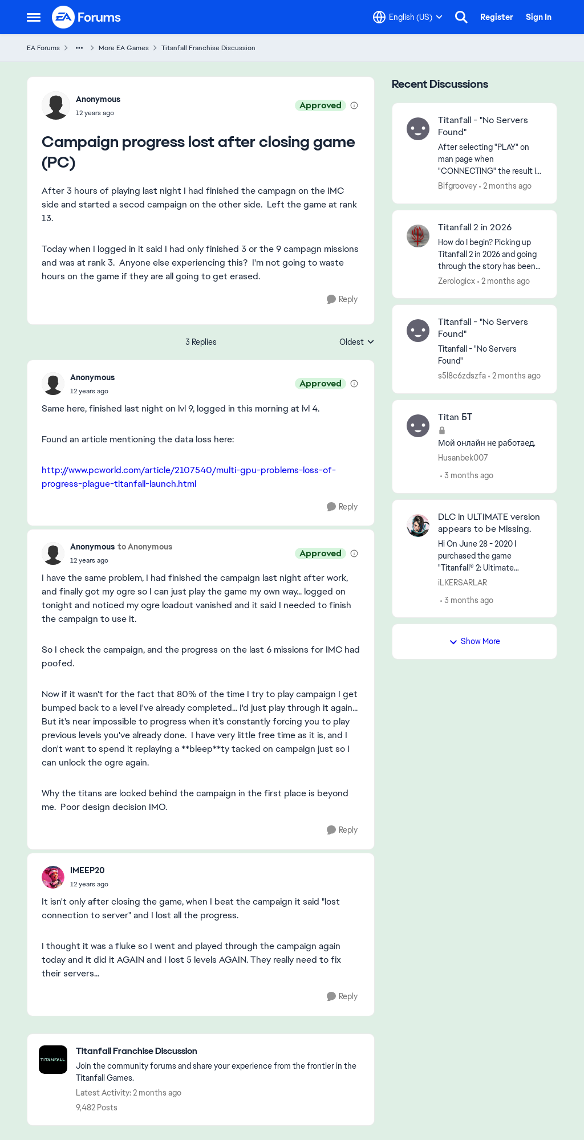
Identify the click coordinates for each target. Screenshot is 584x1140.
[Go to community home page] (86, 17)
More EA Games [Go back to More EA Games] (124, 47)
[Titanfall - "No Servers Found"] (490, 355)
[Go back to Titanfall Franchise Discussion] (219, 1051)
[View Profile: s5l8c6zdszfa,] (418, 330)
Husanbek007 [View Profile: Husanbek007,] (463, 458)
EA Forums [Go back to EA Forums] (43, 47)
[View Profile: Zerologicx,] (418, 236)
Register (496, 17)
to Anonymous (144, 547)
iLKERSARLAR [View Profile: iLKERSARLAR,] (462, 582)
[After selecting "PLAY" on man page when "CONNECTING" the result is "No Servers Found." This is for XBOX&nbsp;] (490, 159)
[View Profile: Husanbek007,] (418, 425)
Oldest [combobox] (357, 342)
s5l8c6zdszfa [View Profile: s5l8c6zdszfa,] (462, 375)
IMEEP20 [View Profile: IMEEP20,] (87, 870)
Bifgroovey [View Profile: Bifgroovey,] (457, 186)
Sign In (538, 17)
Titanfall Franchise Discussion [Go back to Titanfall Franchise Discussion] (208, 47)
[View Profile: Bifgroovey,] (418, 128)
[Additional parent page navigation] (79, 48)
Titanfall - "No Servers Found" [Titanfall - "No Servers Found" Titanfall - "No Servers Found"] (483, 328)
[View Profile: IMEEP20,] (53, 877)
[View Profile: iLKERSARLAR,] (418, 525)
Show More (474, 641)
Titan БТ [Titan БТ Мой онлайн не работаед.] (455, 417)
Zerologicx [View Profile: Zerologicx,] (456, 280)
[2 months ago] (505, 186)
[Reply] (342, 299)
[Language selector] (408, 17)
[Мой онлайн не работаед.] (490, 443)
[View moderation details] (354, 105)
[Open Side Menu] (33, 17)
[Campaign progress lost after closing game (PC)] (92, 391)
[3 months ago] (466, 476)
